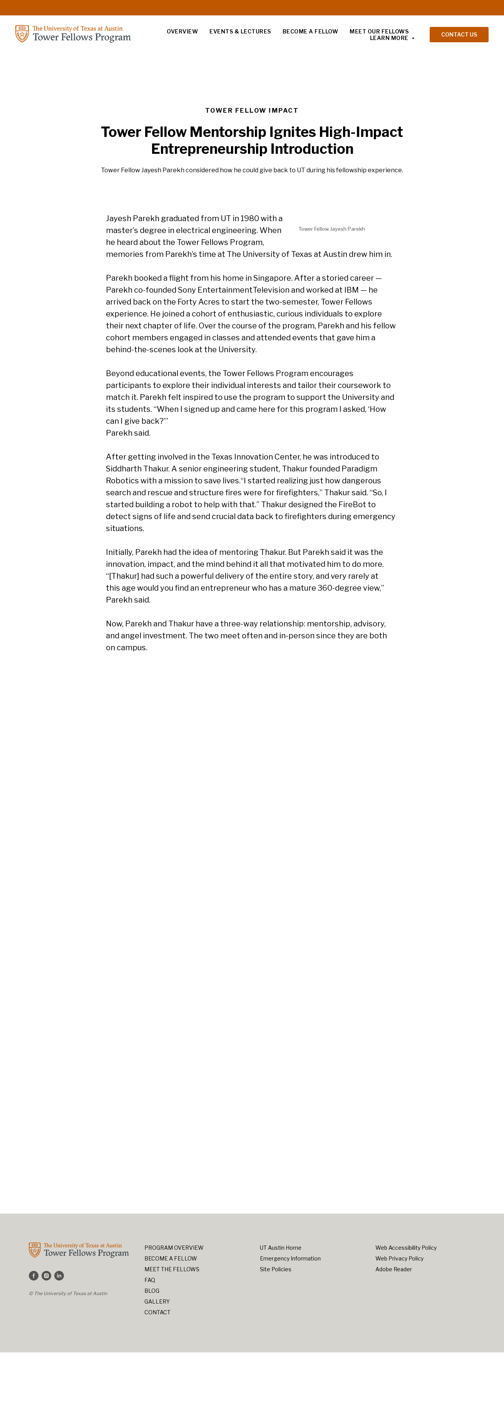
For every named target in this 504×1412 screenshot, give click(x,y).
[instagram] (46, 1275)
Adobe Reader (393, 1269)
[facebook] (34, 1275)
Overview (182, 31)
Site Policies (275, 1269)
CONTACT (157, 1312)
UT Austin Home (280, 1247)
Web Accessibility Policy (406, 1247)
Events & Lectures (240, 31)
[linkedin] (59, 1275)
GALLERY (157, 1301)
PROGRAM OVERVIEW (174, 1247)
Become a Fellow (310, 31)
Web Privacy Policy (399, 1258)
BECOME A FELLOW (170, 1258)
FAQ (149, 1280)
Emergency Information (290, 1258)
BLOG (151, 1290)
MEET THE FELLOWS (171, 1269)
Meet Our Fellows (379, 31)
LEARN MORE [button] (390, 38)
